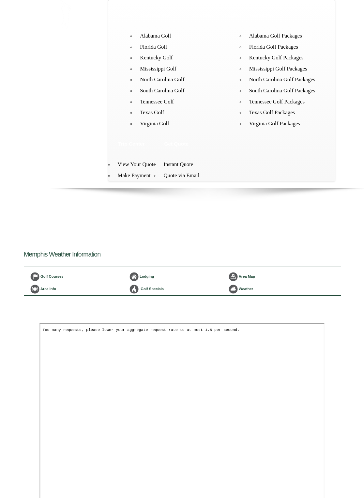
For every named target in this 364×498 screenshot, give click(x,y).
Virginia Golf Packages (274, 123)
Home (125, 15)
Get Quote (176, 144)
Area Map (242, 276)
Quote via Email (181, 175)
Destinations (156, 15)
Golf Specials (146, 289)
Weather (241, 289)
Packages (261, 15)
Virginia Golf (154, 123)
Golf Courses (46, 276)
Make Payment (134, 175)
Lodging (231, 15)
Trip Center (131, 144)
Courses (203, 15)
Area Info (43, 289)
